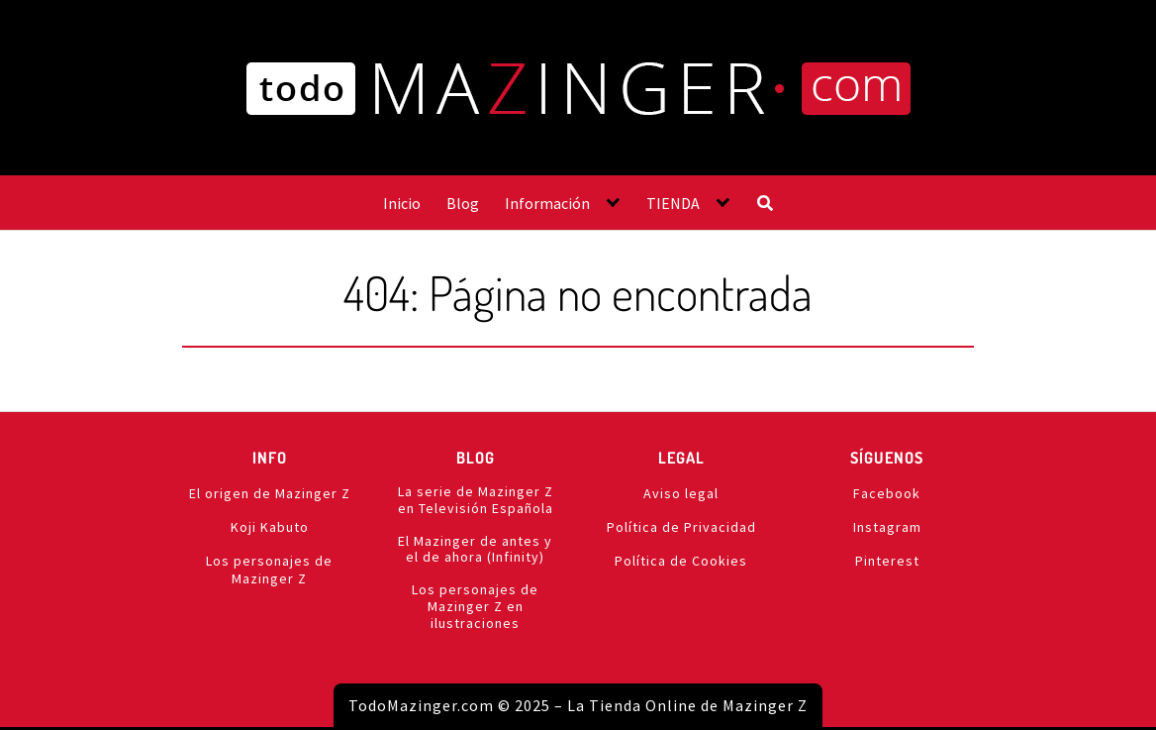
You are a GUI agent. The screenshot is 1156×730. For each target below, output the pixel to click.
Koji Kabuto (270, 527)
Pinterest (887, 561)
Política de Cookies (681, 561)
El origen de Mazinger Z (269, 493)
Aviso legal (681, 493)
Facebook (886, 493)
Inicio (402, 203)
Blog (462, 203)
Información (547, 203)
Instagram (887, 527)
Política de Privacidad (681, 527)
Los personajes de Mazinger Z (269, 569)
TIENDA (673, 203)
